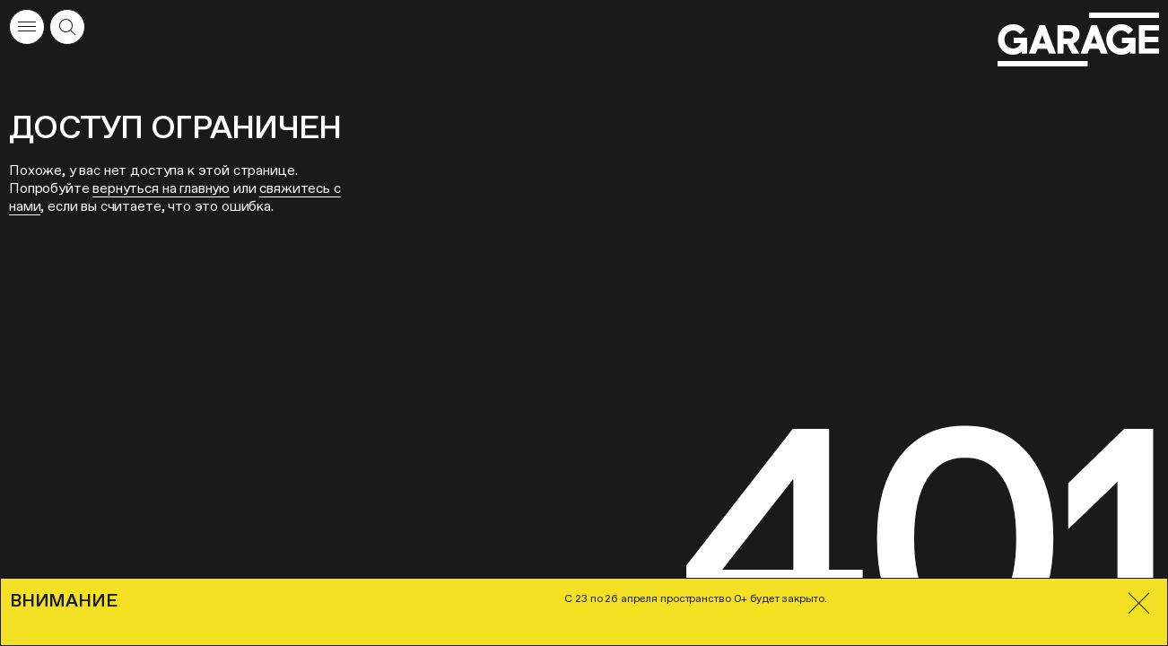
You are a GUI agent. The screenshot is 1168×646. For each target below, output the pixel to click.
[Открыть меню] (27, 27)
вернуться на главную (161, 187)
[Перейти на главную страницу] (1078, 40)
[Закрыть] (1139, 603)
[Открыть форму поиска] (67, 27)
